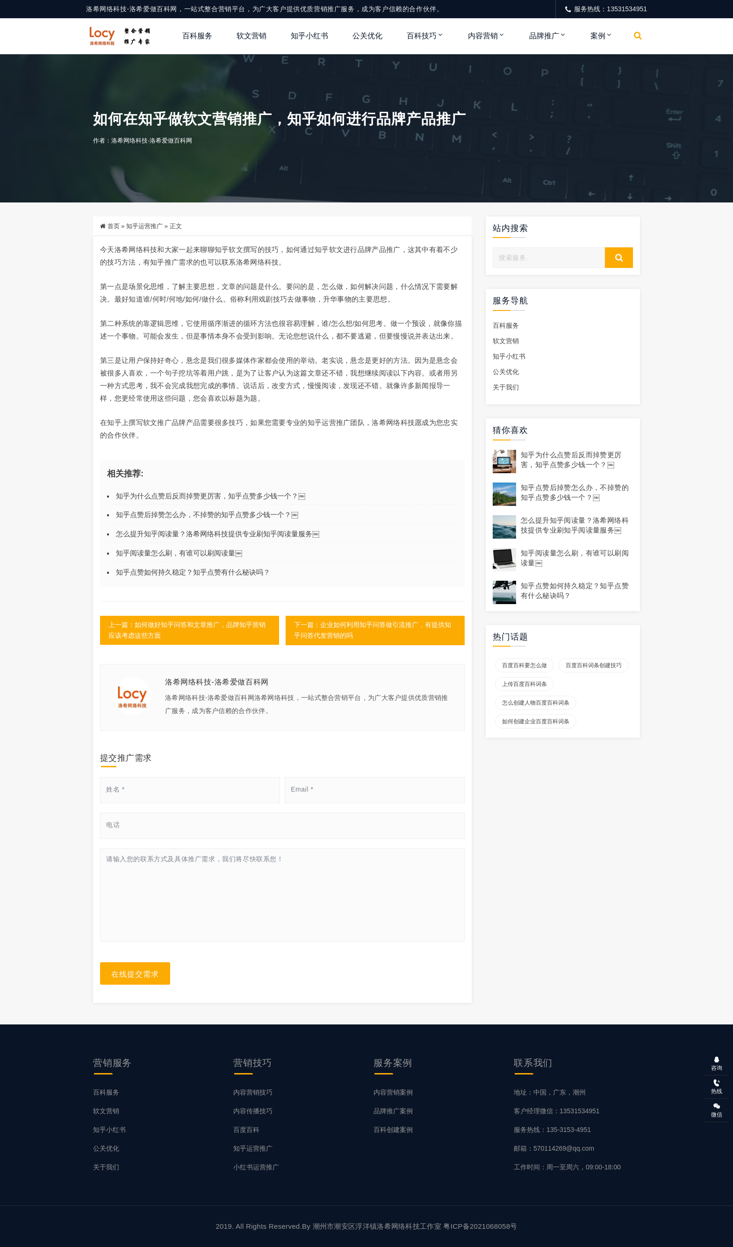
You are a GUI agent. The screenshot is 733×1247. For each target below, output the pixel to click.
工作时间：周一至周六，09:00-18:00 (567, 1167)
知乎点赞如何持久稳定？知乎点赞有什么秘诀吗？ (193, 572)
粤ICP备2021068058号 (480, 1226)
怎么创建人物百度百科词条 (535, 703)
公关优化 (367, 36)
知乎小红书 (309, 36)
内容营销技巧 (253, 1092)
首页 (114, 226)
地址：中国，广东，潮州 (550, 1092)
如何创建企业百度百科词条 (535, 722)
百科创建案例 (393, 1129)
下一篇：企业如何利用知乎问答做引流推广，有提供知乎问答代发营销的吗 (372, 630)
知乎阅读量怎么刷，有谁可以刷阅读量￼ (179, 553)
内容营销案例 (393, 1092)
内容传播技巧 (253, 1111)
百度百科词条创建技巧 (594, 666)
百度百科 (246, 1129)
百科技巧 (422, 36)
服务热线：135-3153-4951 (552, 1129)
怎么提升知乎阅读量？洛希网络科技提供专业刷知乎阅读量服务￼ (217, 534)
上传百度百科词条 (524, 684)
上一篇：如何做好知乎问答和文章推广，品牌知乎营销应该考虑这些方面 (187, 630)
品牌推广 (544, 36)
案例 (597, 36)
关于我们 (506, 387)
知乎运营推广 (144, 226)
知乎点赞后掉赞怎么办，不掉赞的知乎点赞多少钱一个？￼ (207, 515)
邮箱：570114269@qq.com (554, 1148)
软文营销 (251, 36)
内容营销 (483, 36)
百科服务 (197, 36)
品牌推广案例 (393, 1111)
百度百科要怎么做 (524, 666)
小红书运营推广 (256, 1167)
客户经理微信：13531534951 (557, 1111)
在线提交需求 (135, 973)
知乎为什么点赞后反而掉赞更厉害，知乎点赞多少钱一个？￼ (210, 496)
